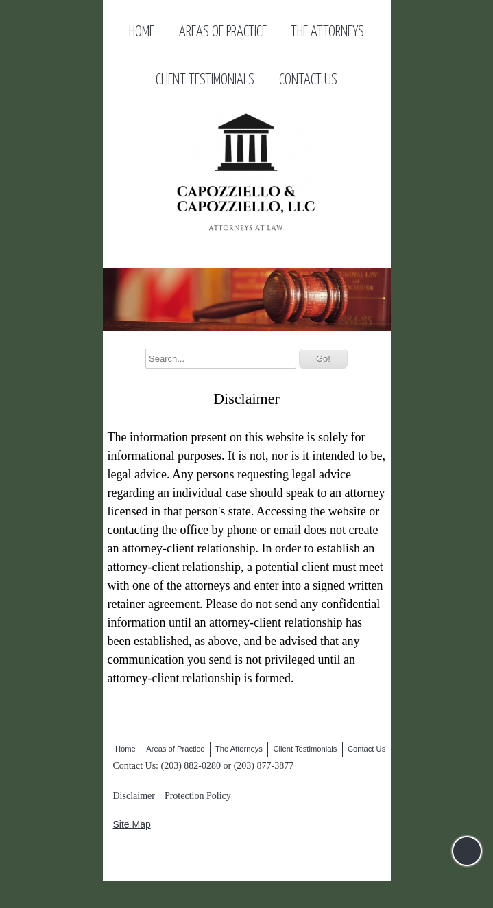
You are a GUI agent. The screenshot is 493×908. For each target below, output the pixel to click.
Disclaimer (134, 796)
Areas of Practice (223, 32)
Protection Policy (198, 796)
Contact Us (308, 80)
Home (141, 32)
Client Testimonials (205, 80)
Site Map (132, 824)
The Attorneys (327, 32)
